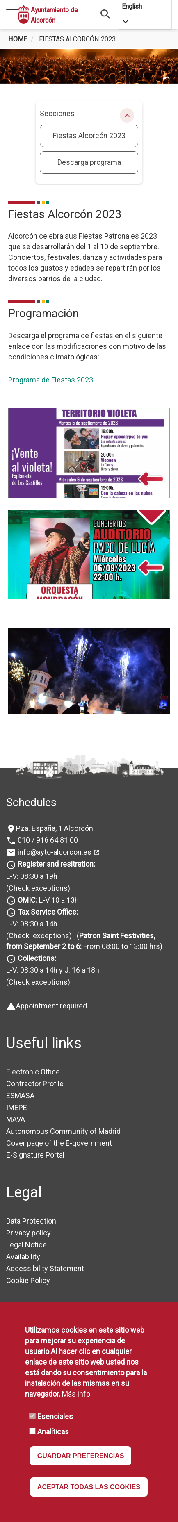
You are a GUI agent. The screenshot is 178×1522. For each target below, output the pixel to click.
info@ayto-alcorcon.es (53, 852)
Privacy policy (28, 1233)
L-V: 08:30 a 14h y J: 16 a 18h (52, 970)
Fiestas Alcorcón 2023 (89, 135)
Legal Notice (26, 1244)
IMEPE (16, 1107)
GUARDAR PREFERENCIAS (80, 1455)
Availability (23, 1256)
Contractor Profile (35, 1083)
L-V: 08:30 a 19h (31, 876)
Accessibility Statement (45, 1268)
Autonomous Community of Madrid (63, 1131)
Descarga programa (89, 162)
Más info (76, 1394)
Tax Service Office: (48, 912)
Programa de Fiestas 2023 (50, 379)
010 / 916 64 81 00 (47, 840)
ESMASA (20, 1095)
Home (17, 39)
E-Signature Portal (35, 1155)
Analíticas (53, 1431)
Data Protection (31, 1221)
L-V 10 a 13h (47, 900)
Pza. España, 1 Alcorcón (54, 828)
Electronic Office (33, 1071)
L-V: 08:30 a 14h (31, 923)
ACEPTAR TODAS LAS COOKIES (88, 1486)
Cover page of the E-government (59, 1143)
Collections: (37, 958)
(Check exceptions (37, 888)
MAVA (15, 1119)
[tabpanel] (89, 66)
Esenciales (55, 1416)
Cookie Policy (28, 1280)
